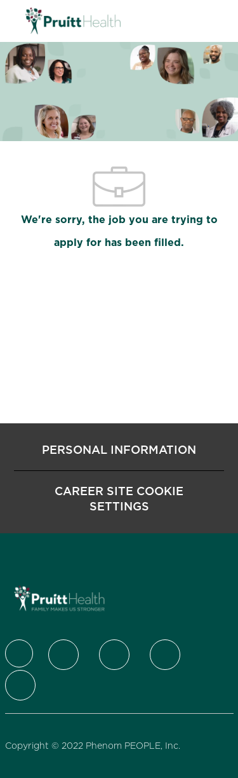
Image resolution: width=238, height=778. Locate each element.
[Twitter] (63, 654)
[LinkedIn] (114, 654)
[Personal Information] (119, 450)
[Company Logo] (73, 20)
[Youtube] (20, 685)
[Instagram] (165, 654)
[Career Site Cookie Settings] (119, 499)
